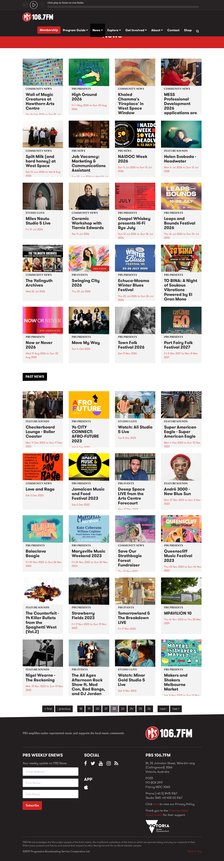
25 (140, 708)
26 (149, 708)
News (97, 30)
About (157, 30)
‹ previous (63, 708)
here (156, 804)
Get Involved (136, 30)
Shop (188, 30)
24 (131, 708)
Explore (114, 30)
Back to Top (195, 851)
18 (81, 708)
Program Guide (75, 30)
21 (106, 708)
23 (122, 708)
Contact (173, 30)
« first (48, 708)
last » (175, 708)
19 (89, 708)
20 (97, 708)
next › (163, 708)
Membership (49, 30)
